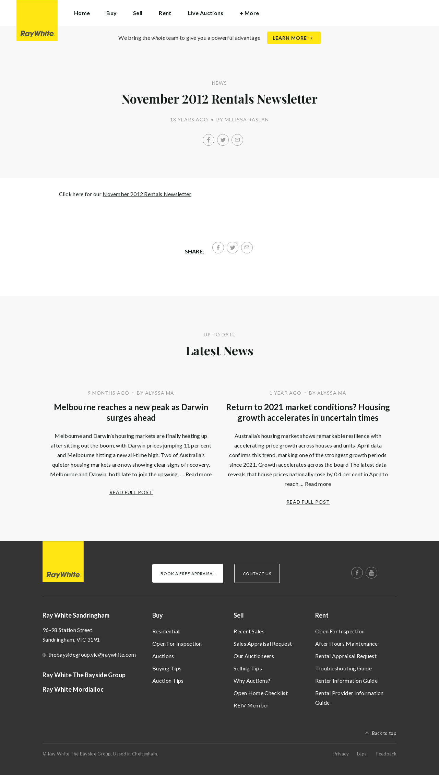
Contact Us (257, 573)
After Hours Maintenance (346, 643)
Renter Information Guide (346, 680)
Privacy (341, 753)
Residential (165, 631)
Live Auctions (206, 13)
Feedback (386, 753)
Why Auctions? (252, 680)
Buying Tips (166, 668)
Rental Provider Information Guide (349, 698)
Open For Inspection (177, 643)
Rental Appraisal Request (346, 656)
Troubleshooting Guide (343, 668)
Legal (362, 753)
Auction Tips (168, 680)
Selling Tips (248, 668)
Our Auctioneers (254, 656)
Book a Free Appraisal (188, 573)
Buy (157, 615)
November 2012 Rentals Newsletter (147, 194)
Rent (322, 615)
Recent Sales (249, 631)
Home (82, 13)
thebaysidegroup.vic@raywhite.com (92, 654)
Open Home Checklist (261, 693)
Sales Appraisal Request (263, 643)
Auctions (163, 656)
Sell (239, 615)
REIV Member (251, 705)
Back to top (384, 733)
